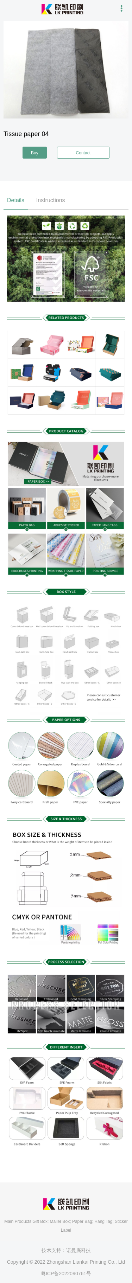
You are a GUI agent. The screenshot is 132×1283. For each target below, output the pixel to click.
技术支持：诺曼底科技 (66, 1250)
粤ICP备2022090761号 (66, 1273)
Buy (34, 152)
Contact (83, 152)
